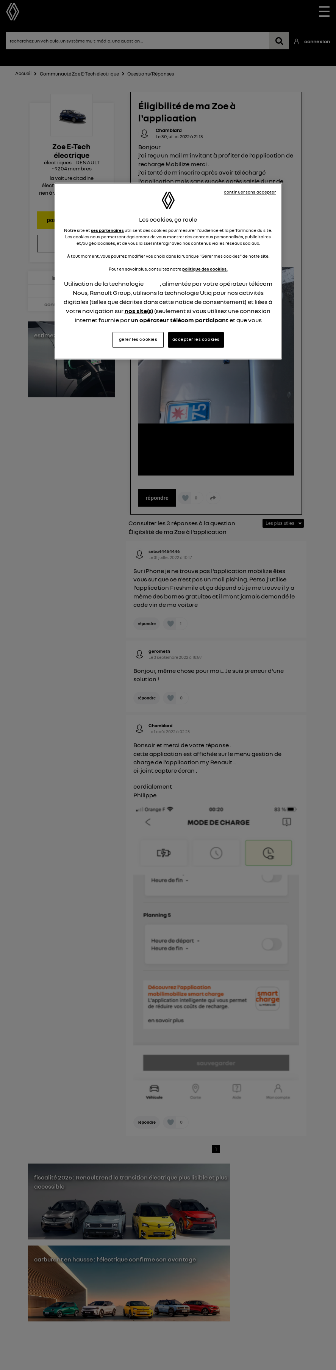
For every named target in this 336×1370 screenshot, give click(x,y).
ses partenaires (107, 230)
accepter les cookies (196, 339)
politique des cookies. (205, 269)
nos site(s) (139, 311)
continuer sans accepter (250, 192)
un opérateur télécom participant (179, 320)
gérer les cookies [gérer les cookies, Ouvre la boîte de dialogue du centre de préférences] (138, 339)
